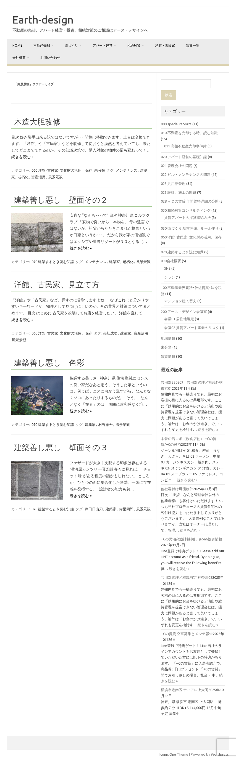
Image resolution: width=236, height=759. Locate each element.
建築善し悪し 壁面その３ (61, 447)
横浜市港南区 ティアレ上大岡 (184, 690)
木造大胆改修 (37, 121)
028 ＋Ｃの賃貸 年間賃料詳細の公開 (190, 201)
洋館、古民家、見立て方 (56, 284)
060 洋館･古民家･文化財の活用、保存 (62, 170)
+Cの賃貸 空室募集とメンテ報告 (187, 634)
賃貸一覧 (192, 45)
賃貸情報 (168, 356)
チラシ (169, 277)
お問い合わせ (50, 57)
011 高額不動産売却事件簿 (185, 146)
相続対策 (133, 45)
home (17, 45)
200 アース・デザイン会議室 (184, 312)
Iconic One (167, 754)
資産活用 (38, 177)
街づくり (71, 45)
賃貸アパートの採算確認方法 (187, 217)
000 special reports (176, 124)
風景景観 (55, 177)
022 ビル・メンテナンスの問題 (186, 174)
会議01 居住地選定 (179, 319)
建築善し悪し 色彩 (49, 362)
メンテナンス (126, 170)
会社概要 (19, 57)
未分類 (99, 170)
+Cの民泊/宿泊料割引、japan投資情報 (191, 539)
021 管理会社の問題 (177, 166)
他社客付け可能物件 (177, 489)
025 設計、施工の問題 (178, 192)
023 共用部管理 (173, 183)
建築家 (114, 262)
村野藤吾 (105, 424)
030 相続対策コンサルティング (186, 210)
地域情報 (168, 338)
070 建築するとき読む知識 (53, 262)
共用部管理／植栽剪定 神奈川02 (186, 577)
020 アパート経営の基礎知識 (184, 157)
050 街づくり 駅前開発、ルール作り (190, 228)
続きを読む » (22, 157)
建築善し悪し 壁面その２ (61, 199)
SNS (167, 268)
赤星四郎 (126, 509)
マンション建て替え (180, 301)
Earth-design (43, 19)
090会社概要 (171, 261)
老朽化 (23, 177)
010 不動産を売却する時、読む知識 (189, 133)
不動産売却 (41, 45)
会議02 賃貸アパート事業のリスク (191, 328)
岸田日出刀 (94, 509)
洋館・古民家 (165, 45)
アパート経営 (102, 45)
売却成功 (110, 333)
